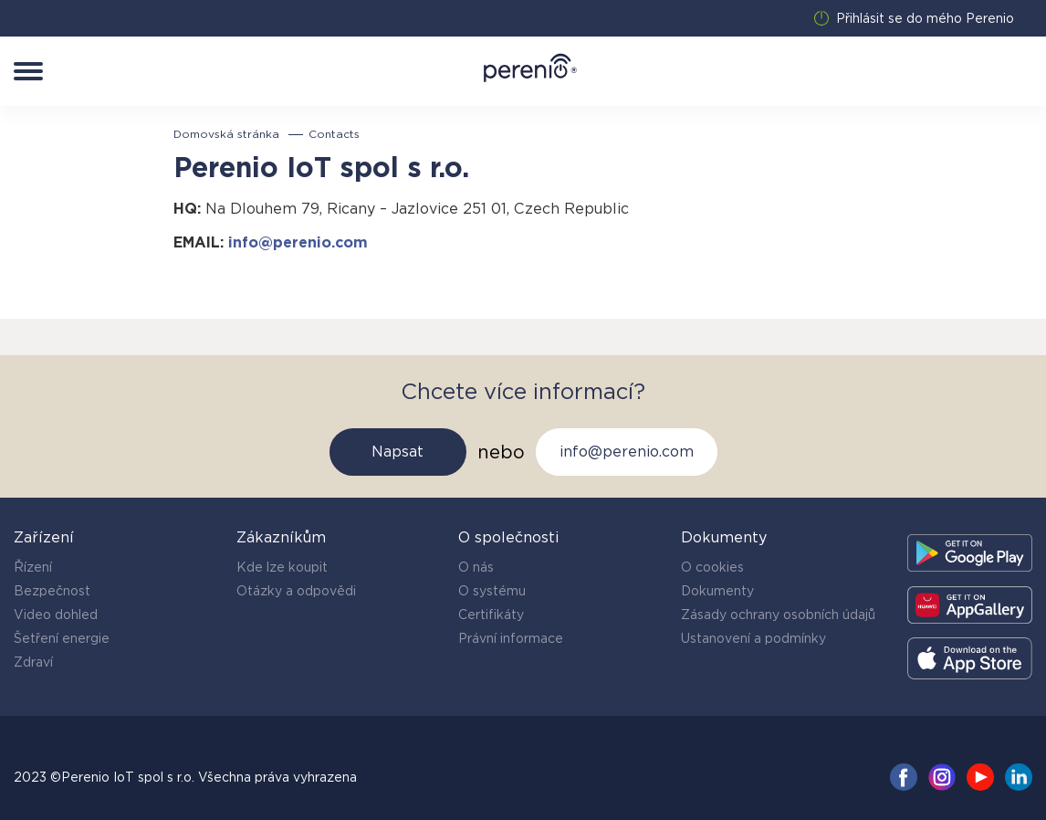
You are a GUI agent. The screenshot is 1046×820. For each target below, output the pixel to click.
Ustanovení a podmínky (753, 638)
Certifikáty (491, 614)
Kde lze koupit (282, 567)
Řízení (33, 567)
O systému (492, 590)
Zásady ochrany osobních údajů (778, 614)
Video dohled (56, 614)
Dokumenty (717, 590)
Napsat (397, 451)
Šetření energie (62, 638)
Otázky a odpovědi (296, 590)
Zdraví (33, 662)
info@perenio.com (298, 242)
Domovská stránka (226, 134)
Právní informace (510, 638)
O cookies (712, 567)
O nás (476, 567)
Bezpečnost (52, 590)
